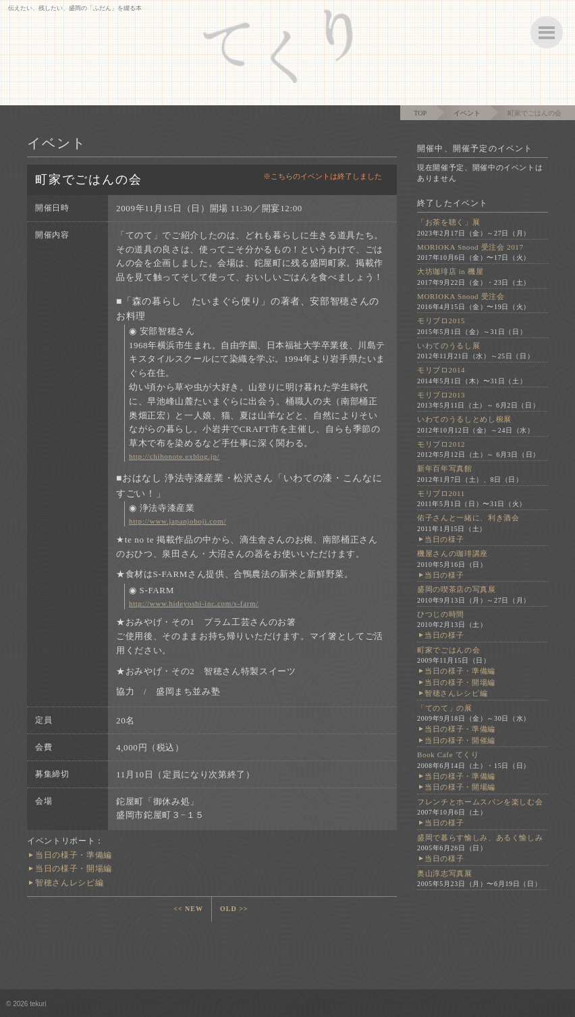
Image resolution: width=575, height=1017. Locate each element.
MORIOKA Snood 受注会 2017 (470, 247)
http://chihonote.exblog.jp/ (174, 456)
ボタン (546, 32)
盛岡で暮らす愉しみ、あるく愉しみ (480, 837)
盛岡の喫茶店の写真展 (456, 589)
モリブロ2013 (441, 395)
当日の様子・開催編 (460, 740)
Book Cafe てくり (448, 754)
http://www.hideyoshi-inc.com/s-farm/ (193, 603)
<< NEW (188, 908)
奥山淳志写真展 (444, 873)
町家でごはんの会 (448, 650)
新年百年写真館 (444, 468)
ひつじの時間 (440, 614)
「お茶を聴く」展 (448, 222)
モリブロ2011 (441, 493)
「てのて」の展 (444, 708)
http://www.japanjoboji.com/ (177, 521)
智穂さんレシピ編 (69, 882)
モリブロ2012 (441, 444)
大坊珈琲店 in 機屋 (450, 271)
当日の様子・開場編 (73, 868)
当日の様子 (444, 539)
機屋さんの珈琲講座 (452, 553)
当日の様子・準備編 (73, 855)
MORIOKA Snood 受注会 (461, 296)
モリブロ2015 (441, 321)
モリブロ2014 (441, 370)
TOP (420, 113)
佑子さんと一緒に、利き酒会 (468, 518)
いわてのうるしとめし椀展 (464, 419)
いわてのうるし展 (448, 345)
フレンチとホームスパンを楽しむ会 (480, 802)
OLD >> (234, 908)
